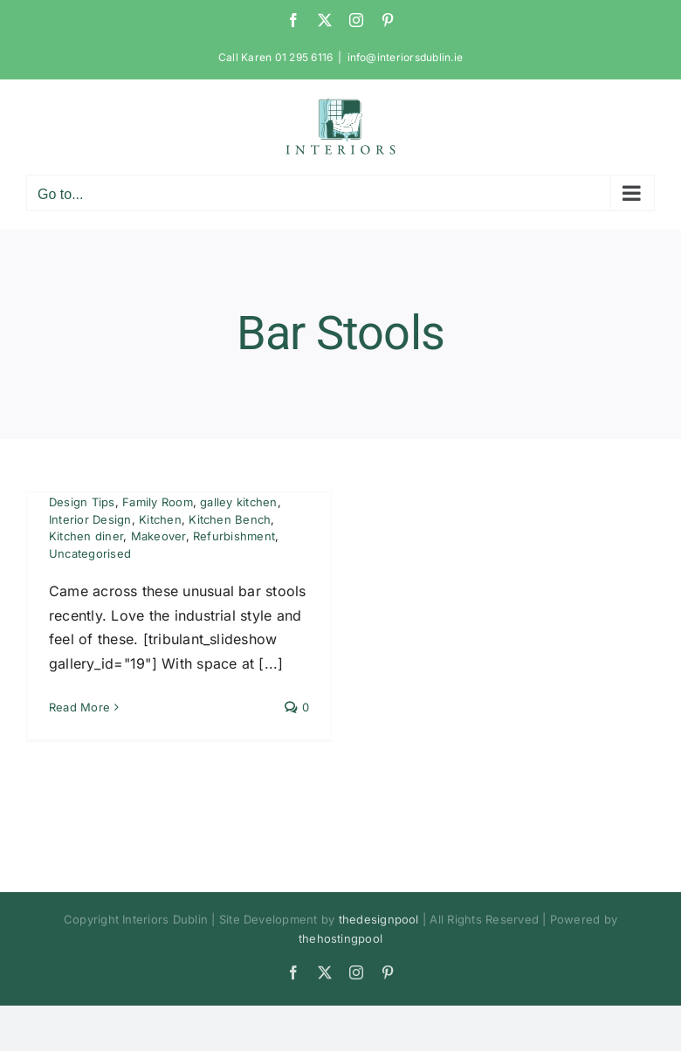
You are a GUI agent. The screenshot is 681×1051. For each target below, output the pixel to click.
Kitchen (160, 519)
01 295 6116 (304, 57)
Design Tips (82, 502)
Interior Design (90, 519)
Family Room (157, 502)
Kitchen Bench (230, 519)
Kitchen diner (86, 536)
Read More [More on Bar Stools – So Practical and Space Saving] (79, 707)
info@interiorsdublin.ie (405, 57)
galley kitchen (238, 502)
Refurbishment (234, 536)
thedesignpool (379, 919)
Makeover (158, 536)
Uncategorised (90, 553)
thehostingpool (340, 938)
